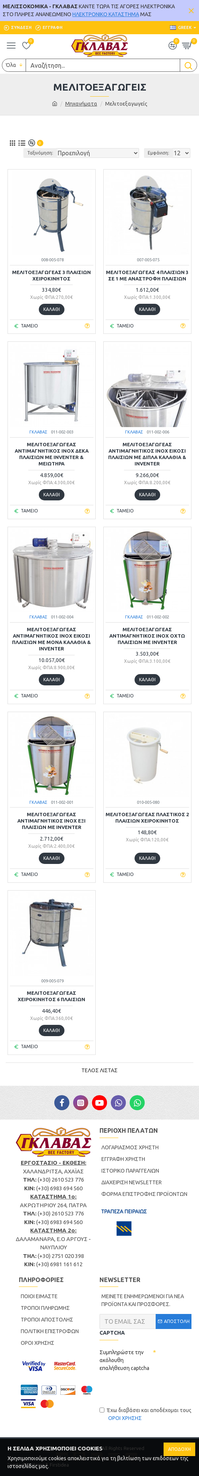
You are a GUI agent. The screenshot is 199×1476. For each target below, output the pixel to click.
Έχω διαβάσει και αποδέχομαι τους (145, 1414)
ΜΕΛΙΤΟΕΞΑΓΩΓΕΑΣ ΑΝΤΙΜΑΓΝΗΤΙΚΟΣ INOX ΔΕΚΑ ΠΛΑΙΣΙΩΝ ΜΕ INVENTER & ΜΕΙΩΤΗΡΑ (52, 454)
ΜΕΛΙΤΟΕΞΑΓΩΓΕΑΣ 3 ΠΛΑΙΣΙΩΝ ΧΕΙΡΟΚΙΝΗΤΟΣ (51, 275)
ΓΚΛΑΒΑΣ (38, 432)
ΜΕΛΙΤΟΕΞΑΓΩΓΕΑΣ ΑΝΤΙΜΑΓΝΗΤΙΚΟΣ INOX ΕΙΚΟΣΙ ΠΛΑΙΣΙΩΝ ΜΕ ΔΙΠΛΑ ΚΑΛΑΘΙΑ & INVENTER (147, 454)
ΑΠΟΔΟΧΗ (179, 1449)
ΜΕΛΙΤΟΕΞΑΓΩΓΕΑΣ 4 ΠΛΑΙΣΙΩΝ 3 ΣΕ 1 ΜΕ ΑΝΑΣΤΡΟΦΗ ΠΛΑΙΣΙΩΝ (147, 275)
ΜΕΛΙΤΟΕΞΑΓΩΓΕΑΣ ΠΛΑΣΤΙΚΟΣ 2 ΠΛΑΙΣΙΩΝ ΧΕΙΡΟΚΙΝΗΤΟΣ (147, 817)
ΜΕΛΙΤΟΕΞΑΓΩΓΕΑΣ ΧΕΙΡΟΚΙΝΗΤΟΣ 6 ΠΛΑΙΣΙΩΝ (51, 996)
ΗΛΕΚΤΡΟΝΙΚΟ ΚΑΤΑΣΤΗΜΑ (105, 14)
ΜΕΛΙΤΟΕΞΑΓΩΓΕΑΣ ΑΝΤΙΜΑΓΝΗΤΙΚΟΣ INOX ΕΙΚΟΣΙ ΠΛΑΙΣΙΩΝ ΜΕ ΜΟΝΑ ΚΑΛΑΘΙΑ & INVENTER (51, 639)
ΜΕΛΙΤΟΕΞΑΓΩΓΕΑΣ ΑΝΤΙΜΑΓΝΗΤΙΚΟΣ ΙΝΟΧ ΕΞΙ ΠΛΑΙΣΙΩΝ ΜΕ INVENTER (51, 821)
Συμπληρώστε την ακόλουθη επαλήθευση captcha (124, 1360)
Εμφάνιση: (158, 152)
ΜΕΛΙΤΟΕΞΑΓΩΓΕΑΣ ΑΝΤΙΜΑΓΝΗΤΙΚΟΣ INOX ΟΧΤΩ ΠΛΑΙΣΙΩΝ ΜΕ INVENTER (147, 636)
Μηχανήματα (81, 104)
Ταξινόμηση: (40, 152)
